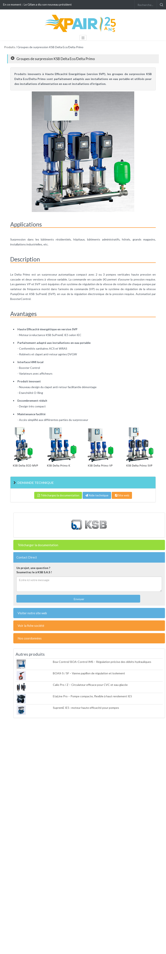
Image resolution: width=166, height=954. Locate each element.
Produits (9, 47)
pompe (146, 284)
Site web (121, 495)
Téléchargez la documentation (58, 495)
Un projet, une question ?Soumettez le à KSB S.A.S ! (34, 570)
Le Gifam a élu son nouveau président (48, 4)
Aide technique (96, 495)
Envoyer (78, 599)
